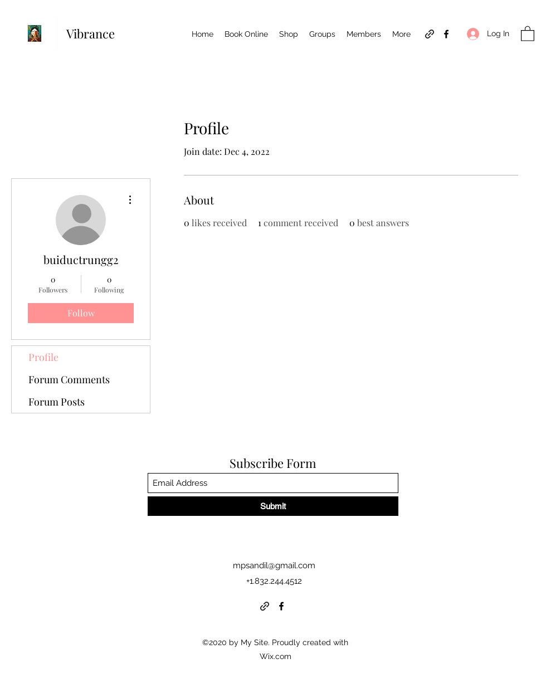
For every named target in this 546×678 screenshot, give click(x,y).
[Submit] (273, 506)
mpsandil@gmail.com (274, 565)
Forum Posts (56, 401)
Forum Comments (69, 379)
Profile (43, 357)
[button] (527, 33)
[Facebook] (446, 34)
